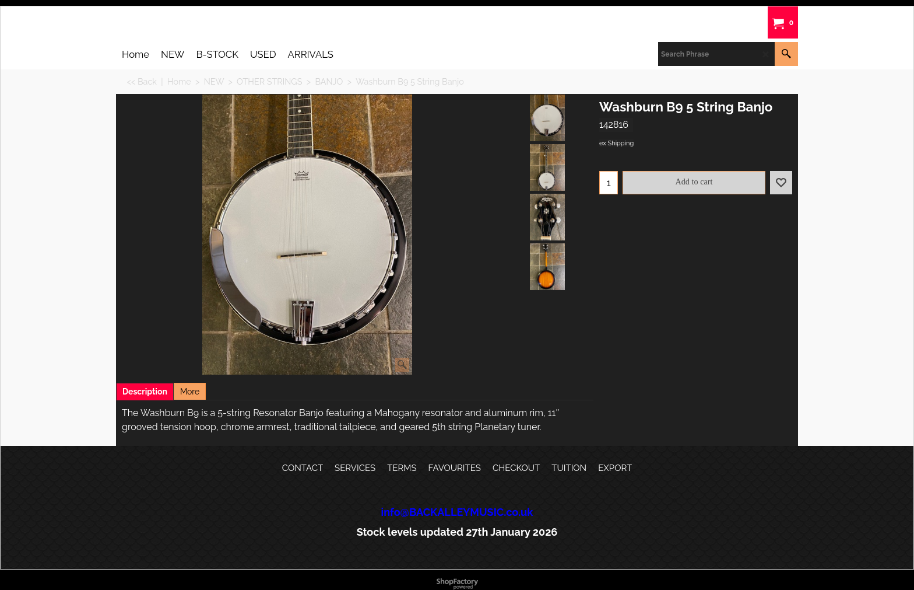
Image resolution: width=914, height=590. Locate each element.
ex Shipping (616, 143)
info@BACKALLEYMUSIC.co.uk (457, 512)
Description (144, 391)
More (189, 391)
